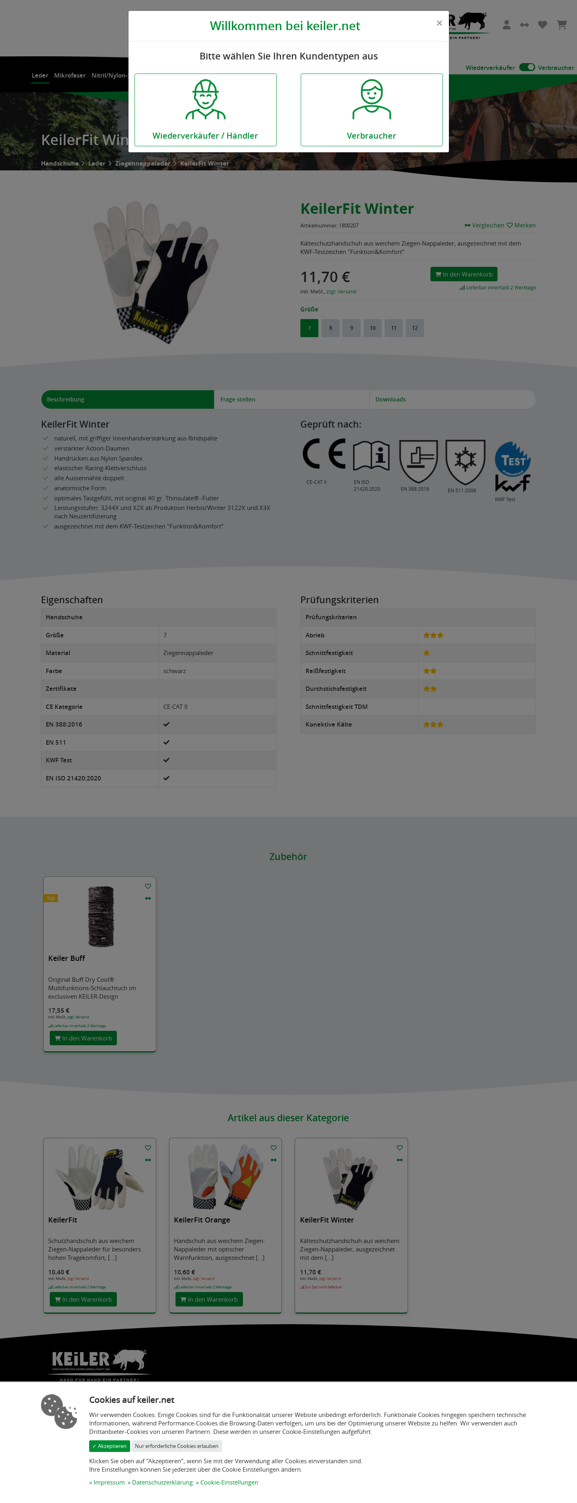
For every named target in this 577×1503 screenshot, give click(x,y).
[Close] (439, 23)
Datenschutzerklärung (162, 1482)
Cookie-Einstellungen (229, 1482)
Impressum (109, 1482)
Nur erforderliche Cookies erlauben (176, 1446)
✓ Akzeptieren (109, 1446)
